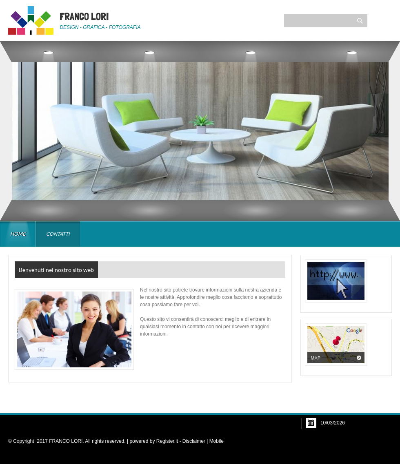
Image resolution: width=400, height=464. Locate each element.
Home (17, 234)
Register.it (167, 441)
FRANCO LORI (84, 16)
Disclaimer (193, 441)
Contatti (58, 234)
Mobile (216, 441)
